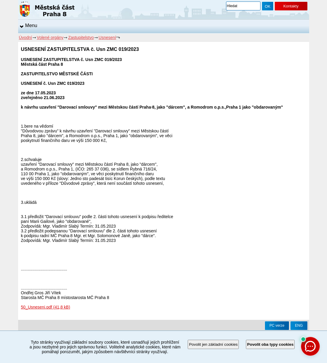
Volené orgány (50, 37)
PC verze (276, 325)
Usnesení (107, 37)
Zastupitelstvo (81, 37)
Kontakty (290, 6)
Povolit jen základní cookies (213, 344)
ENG (299, 325)
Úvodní (25, 37)
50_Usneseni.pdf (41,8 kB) (45, 307)
